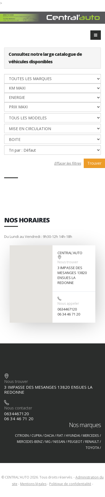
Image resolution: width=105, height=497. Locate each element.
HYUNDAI (73, 435)
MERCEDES (91, 435)
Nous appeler (68, 303)
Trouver (94, 163)
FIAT (60, 435)
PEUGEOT (75, 441)
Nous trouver (67, 262)
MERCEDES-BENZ (30, 441)
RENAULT (92, 441)
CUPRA (37, 435)
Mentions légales (33, 484)
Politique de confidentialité (70, 484)
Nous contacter (18, 408)
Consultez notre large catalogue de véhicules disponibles (45, 58)
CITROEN (22, 435)
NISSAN (59, 441)
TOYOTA (92, 447)
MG (48, 441)
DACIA (49, 435)
